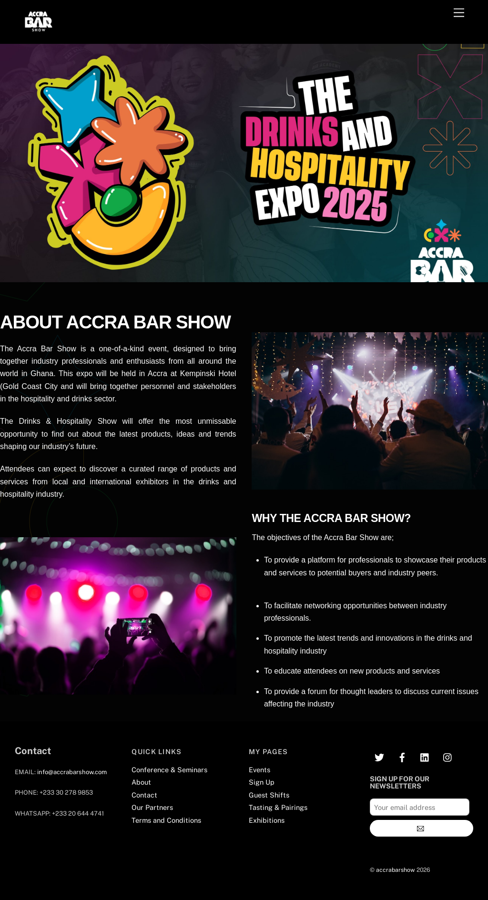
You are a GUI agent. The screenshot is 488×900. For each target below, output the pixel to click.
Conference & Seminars (169, 770)
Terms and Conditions (166, 820)
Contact (144, 795)
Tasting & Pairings (278, 807)
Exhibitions (267, 820)
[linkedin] (425, 756)
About (141, 782)
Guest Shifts (269, 795)
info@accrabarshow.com (72, 772)
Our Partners (152, 807)
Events (259, 770)
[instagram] (448, 756)
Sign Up (261, 782)
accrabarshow (395, 869)
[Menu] (458, 13)
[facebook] (402, 756)
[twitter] (379, 756)
